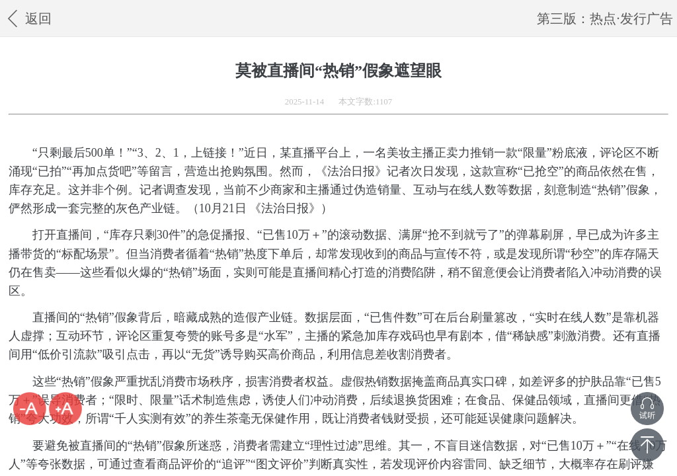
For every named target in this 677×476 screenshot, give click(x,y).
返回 (27, 18)
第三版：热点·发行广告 (604, 18)
